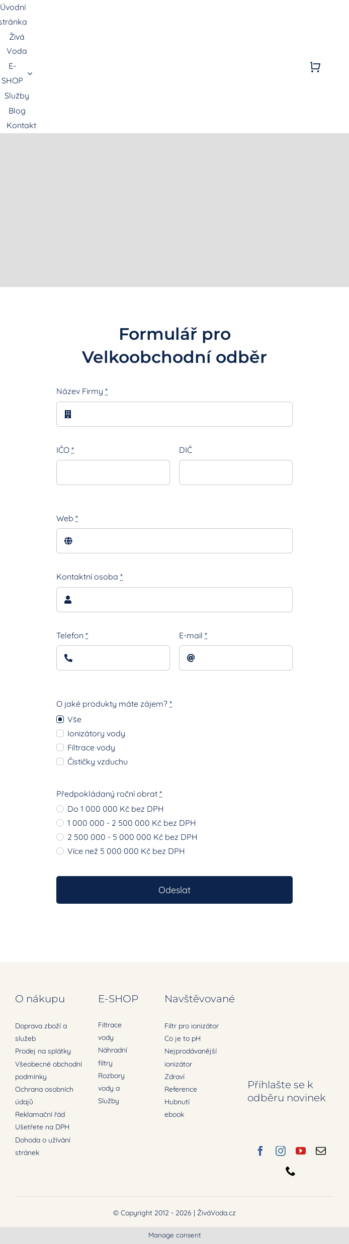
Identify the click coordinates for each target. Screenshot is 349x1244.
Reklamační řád (40, 1114)
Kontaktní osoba (89, 576)
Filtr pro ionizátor (191, 1025)
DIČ (185, 450)
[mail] (321, 1151)
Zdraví (174, 1076)
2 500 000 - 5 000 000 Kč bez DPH (132, 837)
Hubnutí (177, 1101)
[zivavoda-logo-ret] (85, 59)
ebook (174, 1114)
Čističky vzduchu (97, 761)
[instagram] (281, 1151)
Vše (74, 719)
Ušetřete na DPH (42, 1126)
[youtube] (301, 1151)
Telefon (72, 635)
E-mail (193, 635)
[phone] (291, 1171)
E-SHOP (118, 999)
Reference (180, 1089)
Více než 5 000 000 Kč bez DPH (126, 851)
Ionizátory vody (96, 733)
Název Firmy (82, 391)
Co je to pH (182, 1038)
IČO (65, 450)
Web (67, 518)
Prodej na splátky (43, 1051)
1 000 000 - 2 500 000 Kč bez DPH (131, 823)
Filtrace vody (91, 747)
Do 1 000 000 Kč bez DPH (115, 809)
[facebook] (260, 1151)
